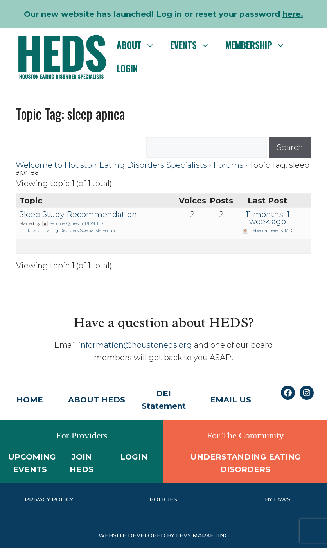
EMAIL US (230, 399)
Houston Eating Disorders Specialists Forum (71, 230)
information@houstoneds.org (135, 345)
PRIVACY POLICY (49, 499)
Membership (259, 45)
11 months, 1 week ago (267, 218)
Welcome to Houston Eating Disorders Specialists (111, 165)
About (139, 45)
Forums (228, 165)
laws (282, 499)
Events (193, 45)
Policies (163, 499)
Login (127, 68)
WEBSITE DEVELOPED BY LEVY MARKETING (164, 535)
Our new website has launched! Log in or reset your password (163, 14)
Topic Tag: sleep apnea (70, 113)
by (269, 499)
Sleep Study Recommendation (78, 214)
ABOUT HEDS (96, 399)
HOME (29, 399)
